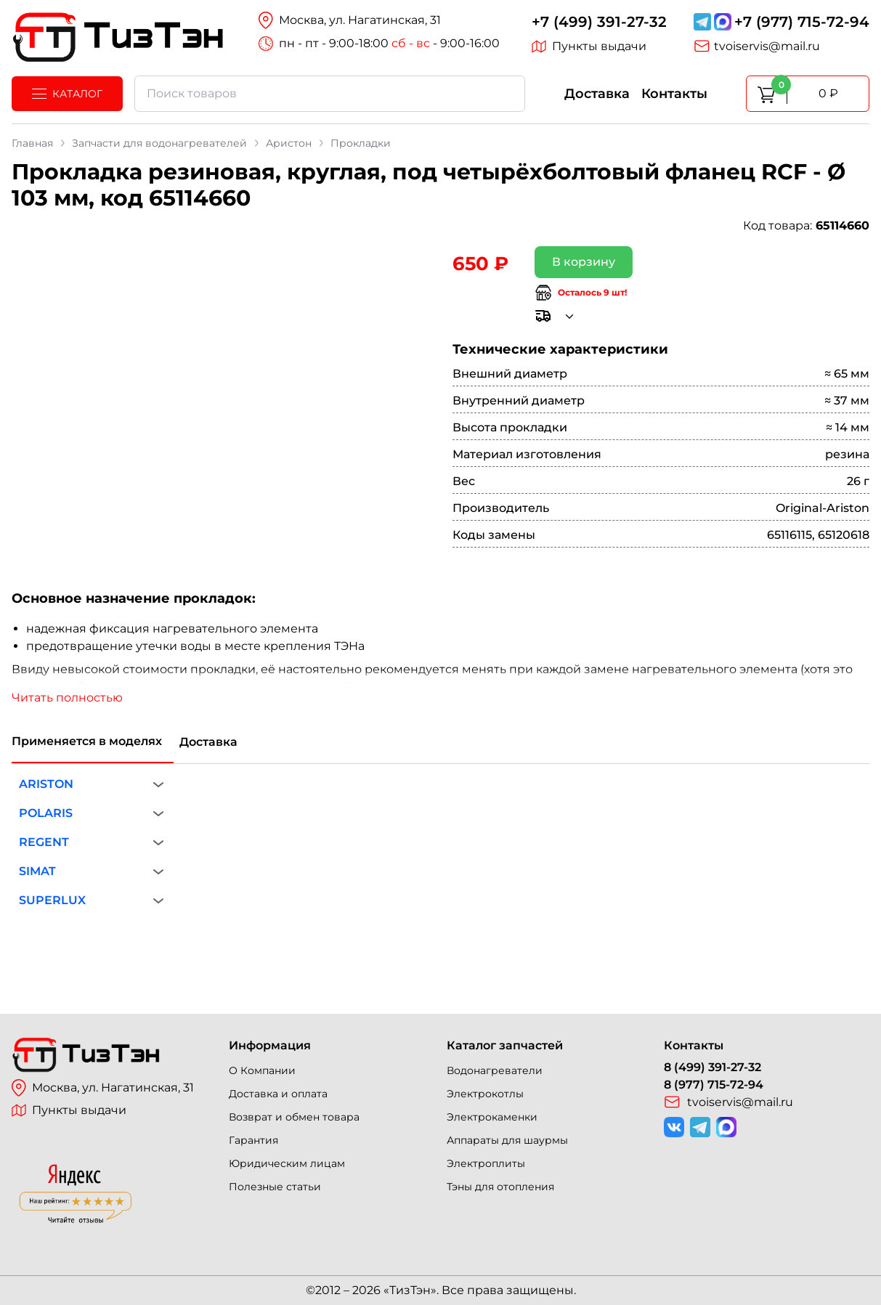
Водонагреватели (495, 1070)
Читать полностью (67, 697)
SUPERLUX (52, 900)
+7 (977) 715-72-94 (801, 22)
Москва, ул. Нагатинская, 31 (103, 1088)
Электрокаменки (492, 1116)
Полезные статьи (275, 1186)
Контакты (674, 94)
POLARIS (46, 813)
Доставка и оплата (278, 1093)
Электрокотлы (485, 1093)
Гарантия (253, 1140)
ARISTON (46, 784)
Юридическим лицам (287, 1163)
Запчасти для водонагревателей (159, 143)
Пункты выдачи (589, 46)
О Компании (262, 1070)
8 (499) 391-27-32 (712, 1067)
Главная (32, 143)
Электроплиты (486, 1163)
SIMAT (37, 871)
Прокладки (360, 143)
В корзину (583, 262)
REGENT (44, 842)
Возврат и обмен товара (294, 1116)
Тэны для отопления (500, 1186)
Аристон (289, 143)
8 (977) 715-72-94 (713, 1084)
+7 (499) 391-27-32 (599, 22)
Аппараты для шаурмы (507, 1140)
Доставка (597, 94)
